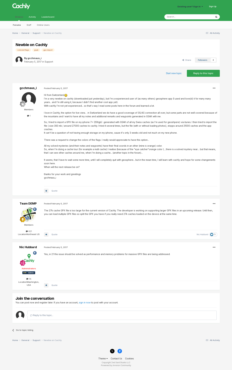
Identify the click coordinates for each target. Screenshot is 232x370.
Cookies (129, 358)
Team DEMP (28, 203)
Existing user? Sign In (190, 6)
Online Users (43, 25)
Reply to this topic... (41, 315)
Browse (19, 18)
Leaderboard (47, 17)
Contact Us (116, 358)
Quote (54, 190)
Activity (32, 17)
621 (29, 231)
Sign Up (212, 6)
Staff (29, 25)
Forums (17, 25)
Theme (103, 358)
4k (28, 279)
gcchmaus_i (34, 58)
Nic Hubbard (202, 234)
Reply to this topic (203, 73)
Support (49, 61)
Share (186, 60)
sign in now (85, 302)
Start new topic (174, 73)
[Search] (180, 16)
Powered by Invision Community (116, 365)
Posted (56, 88)
